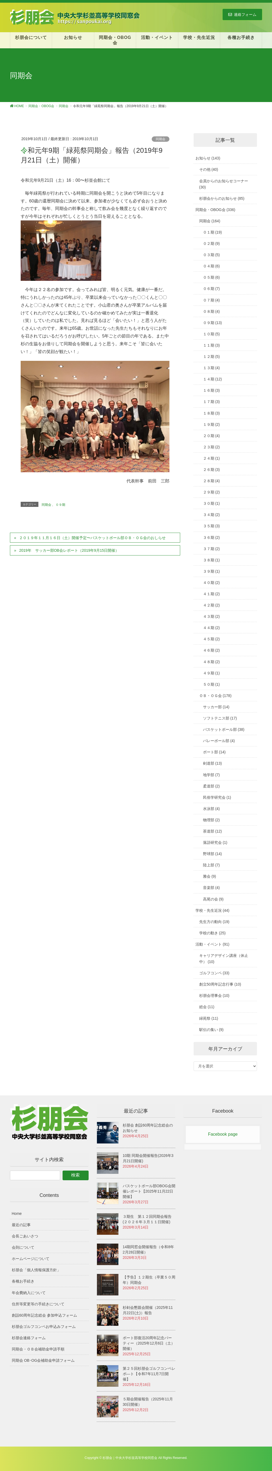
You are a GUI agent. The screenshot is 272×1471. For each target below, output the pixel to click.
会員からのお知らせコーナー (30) (223, 184)
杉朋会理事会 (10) (214, 995)
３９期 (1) (211, 571)
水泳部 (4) (211, 809)
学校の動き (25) (212, 933)
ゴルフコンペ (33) (214, 973)
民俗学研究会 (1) (217, 797)
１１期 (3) (211, 345)
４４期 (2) (211, 628)
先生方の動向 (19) (214, 922)
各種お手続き (23, 1281)
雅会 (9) (209, 876)
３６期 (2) (211, 537)
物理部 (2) (211, 820)
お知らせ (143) (207, 158)
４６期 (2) (211, 650)
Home (17, 1213)
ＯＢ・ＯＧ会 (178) (215, 695)
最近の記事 (21, 1225)
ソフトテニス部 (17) (220, 718)
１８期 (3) (211, 413)
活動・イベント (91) (212, 944)
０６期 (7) (211, 288)
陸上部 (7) (211, 865)
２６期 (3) (211, 469)
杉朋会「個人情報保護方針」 (36, 1270)
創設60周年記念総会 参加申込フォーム (44, 1315)
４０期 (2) (211, 582)
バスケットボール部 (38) (224, 729)
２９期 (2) (211, 492)
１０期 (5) (211, 334)
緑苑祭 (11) (208, 1018)
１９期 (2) (211, 424)
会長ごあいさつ (25, 1236)
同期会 (160, 139)
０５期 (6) (211, 277)
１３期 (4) (211, 368)
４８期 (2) (211, 662)
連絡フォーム (242, 14)
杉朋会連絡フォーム (29, 1338)
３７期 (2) (211, 549)
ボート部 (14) (214, 752)
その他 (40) (208, 169)
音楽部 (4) (211, 887)
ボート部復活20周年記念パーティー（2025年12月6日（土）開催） (149, 1343)
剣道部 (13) (212, 763)
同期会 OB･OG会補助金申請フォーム (43, 1360)
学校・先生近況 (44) (212, 910)
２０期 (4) (211, 436)
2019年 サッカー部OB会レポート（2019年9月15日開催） (69, 550)
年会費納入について (29, 1293)
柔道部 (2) (211, 786)
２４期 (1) (211, 458)
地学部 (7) (211, 775)
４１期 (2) (211, 594)
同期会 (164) (209, 221)
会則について (23, 1247)
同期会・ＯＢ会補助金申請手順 (38, 1349)
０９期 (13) (212, 323)
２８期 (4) (211, 481)
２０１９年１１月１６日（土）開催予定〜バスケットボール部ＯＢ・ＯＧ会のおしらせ (92, 538)
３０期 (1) (211, 503)
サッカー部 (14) (216, 707)
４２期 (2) (211, 605)
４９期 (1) (211, 673)
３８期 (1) (211, 560)
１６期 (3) (211, 390)
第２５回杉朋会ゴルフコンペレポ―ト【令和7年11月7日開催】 (149, 1373)
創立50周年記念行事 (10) (220, 984)
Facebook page (223, 1134)
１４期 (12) (212, 379)
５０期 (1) (211, 684)
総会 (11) (207, 1007)
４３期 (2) (211, 616)
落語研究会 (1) (215, 842)
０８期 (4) (211, 311)
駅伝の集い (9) (211, 1029)
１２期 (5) (211, 356)
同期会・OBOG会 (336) (215, 210)
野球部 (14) (212, 854)
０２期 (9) (211, 243)
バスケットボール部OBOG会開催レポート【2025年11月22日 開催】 (149, 1191)
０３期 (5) (211, 255)
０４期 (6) (211, 266)
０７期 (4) (211, 300)
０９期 (60, 505)
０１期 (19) (212, 232)
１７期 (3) (211, 401)
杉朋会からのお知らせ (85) (222, 198)
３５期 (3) (211, 526)
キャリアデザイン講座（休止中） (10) (223, 958)
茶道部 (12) (212, 831)
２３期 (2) (211, 447)
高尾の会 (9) (213, 899)
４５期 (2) (211, 639)
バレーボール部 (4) (219, 741)
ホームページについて (30, 1258)
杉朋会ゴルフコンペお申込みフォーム (44, 1326)
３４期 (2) (211, 515)
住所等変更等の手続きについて (38, 1304)
